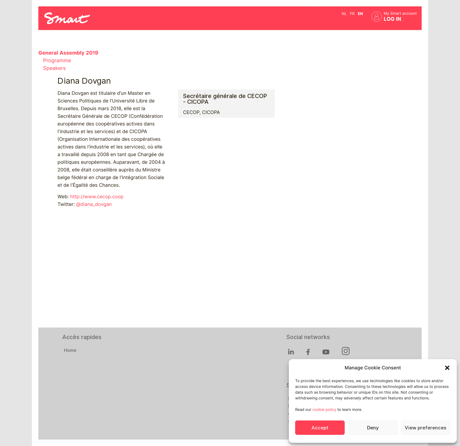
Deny (373, 428)
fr (352, 13)
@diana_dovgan (94, 204)
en (360, 13)
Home (70, 350)
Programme (57, 60)
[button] (447, 368)
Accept (319, 428)
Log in (392, 19)
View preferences (425, 428)
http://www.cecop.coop (97, 197)
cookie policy (324, 409)
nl (344, 13)
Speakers (54, 68)
